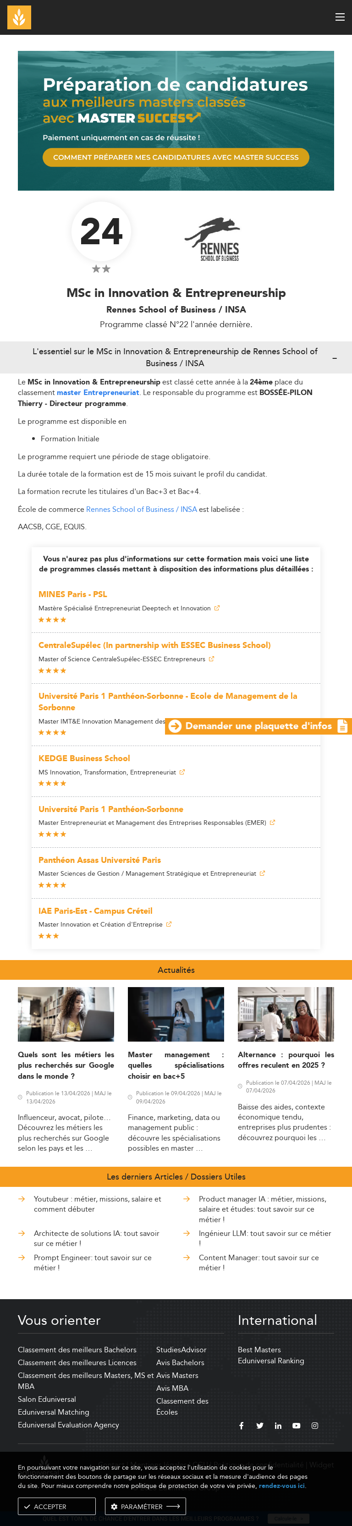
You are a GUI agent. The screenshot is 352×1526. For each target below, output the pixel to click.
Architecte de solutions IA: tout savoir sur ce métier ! (97, 1238)
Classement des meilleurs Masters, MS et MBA (86, 1381)
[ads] (176, 120)
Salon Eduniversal (47, 1399)
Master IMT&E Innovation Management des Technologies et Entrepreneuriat (153, 721)
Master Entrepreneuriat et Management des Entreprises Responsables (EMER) (156, 823)
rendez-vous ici (282, 1486)
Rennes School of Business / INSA (141, 509)
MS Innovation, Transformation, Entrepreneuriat (111, 772)
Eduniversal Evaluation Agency (68, 1425)
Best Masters (259, 1350)
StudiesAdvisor (181, 1350)
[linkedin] (278, 1427)
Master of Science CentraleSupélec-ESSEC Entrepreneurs (126, 659)
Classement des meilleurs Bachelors (77, 1350)
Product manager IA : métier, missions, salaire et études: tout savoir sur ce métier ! (262, 1209)
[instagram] (315, 1427)
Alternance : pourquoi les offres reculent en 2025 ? (286, 1060)
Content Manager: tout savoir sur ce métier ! (259, 1262)
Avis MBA (172, 1388)
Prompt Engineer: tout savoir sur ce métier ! (93, 1262)
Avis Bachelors (180, 1362)
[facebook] (241, 1427)
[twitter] (260, 1427)
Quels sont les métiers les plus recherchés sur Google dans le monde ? (66, 1065)
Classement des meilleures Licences (77, 1362)
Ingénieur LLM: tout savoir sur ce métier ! (265, 1238)
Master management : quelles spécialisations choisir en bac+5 (176, 1065)
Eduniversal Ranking (271, 1361)
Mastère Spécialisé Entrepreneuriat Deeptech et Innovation (129, 608)
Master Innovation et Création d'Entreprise (104, 924)
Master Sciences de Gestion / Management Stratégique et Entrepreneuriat (151, 873)
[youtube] (296, 1427)
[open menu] (340, 17)
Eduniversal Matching (53, 1412)
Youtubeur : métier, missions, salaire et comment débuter (97, 1204)
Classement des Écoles (182, 1406)
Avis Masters (177, 1375)
